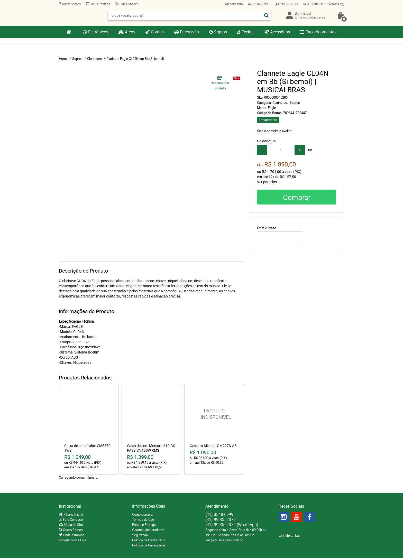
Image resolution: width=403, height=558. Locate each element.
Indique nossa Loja (72, 540)
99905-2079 (286, 4)
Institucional (70, 506)
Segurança (140, 535)
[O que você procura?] (266, 15)
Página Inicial (73, 514)
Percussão (189, 32)
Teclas (247, 32)
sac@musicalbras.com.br (224, 540)
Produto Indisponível (214, 414)
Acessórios (280, 32)
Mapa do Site (73, 524)
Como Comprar (143, 514)
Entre (298, 17)
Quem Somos (71, 4)
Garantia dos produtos (148, 529)
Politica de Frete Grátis (148, 540)
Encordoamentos (321, 32)
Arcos (130, 32)
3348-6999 (259, 4)
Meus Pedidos (100, 4)
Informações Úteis (148, 506)
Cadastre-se (316, 17)
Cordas (157, 32)
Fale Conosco (129, 4)
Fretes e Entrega (144, 524)
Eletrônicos (98, 32)
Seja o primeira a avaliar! (274, 130)
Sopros (220, 32)
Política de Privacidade (148, 545)
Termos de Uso (143, 519)
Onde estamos (73, 535)
